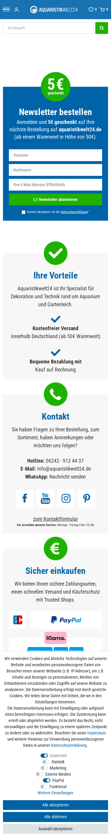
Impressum (96, 733)
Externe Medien (58, 774)
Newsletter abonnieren (55, 199)
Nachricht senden (67, 477)
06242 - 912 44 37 (65, 461)
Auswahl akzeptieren (55, 828)
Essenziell (58, 755)
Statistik (58, 761)
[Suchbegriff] (48, 28)
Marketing (58, 768)
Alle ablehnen (55, 816)
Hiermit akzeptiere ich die (58, 212)
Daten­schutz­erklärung (69, 745)
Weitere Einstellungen (55, 792)
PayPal (58, 780)
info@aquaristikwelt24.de (64, 469)
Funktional (58, 786)
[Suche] (101, 28)
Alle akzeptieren (55, 805)
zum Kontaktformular (55, 519)
